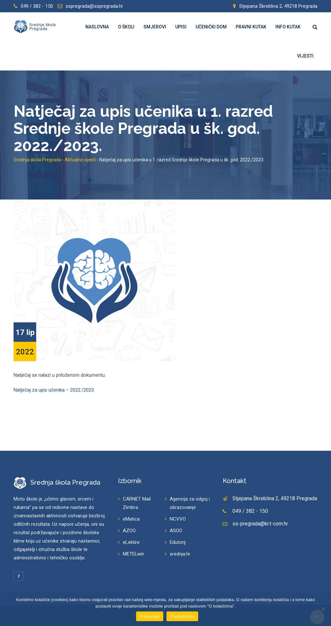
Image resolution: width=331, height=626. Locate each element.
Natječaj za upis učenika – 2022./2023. (54, 390)
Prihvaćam (149, 616)
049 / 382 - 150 (37, 6)
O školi (126, 26)
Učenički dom (211, 26)
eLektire (131, 542)
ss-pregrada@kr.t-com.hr (260, 524)
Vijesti (305, 56)
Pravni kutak (251, 26)
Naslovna (97, 26)
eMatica (131, 519)
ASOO (176, 531)
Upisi (181, 26)
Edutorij (178, 542)
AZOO (129, 531)
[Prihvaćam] (323, 609)
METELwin (133, 554)
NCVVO (178, 519)
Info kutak (288, 26)
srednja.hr (180, 554)
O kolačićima (182, 616)
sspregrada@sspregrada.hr (94, 6)
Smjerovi (155, 26)
